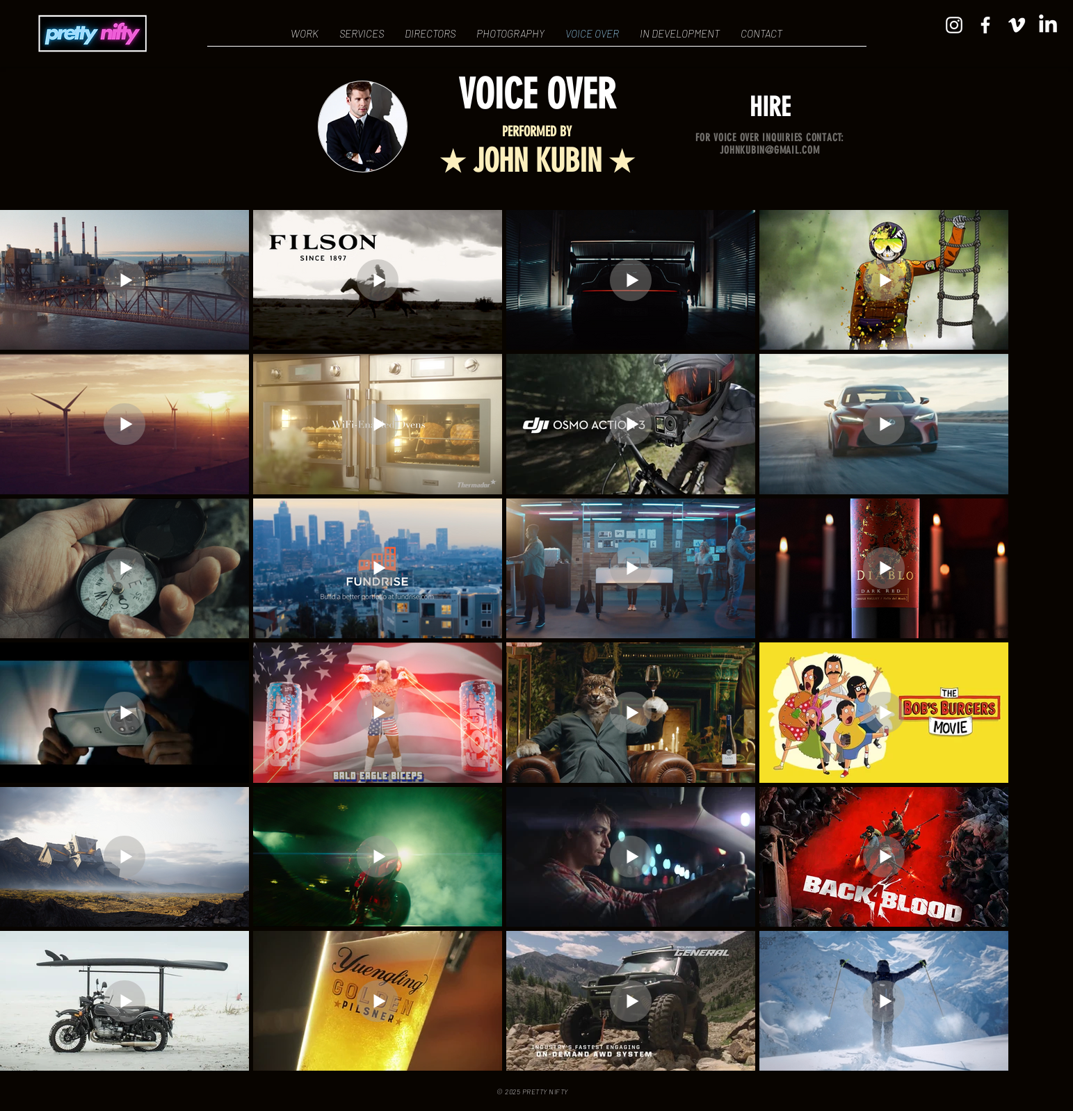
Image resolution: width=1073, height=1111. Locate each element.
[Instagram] (954, 25)
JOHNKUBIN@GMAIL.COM (769, 150)
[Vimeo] (1017, 25)
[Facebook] (985, 25)
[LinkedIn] (1048, 25)
